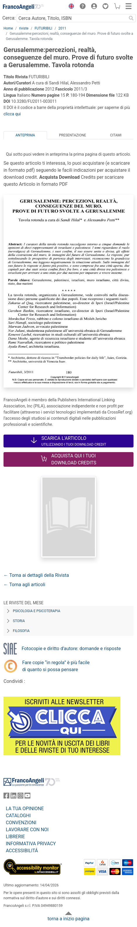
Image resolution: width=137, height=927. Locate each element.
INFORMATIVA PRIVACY (31, 843)
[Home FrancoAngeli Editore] (23, 7)
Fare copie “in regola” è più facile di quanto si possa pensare (56, 666)
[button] (70, 7)
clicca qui (12, 114)
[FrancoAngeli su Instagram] (20, 797)
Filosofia (21, 631)
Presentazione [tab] (72, 135)
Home (8, 28)
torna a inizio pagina (68, 918)
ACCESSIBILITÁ (22, 850)
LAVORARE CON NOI (27, 829)
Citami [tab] (116, 135)
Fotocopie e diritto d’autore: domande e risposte (71, 648)
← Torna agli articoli (24, 584)
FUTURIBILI (43, 28)
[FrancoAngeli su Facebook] (6, 797)
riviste (23, 28)
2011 (62, 28)
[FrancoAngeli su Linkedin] (13, 797)
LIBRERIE (15, 836)
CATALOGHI (18, 815)
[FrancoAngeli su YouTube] (27, 797)
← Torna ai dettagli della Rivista (36, 575)
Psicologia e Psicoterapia (36, 611)
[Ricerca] (131, 18)
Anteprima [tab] (25, 135)
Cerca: (8, 18)
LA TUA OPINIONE (25, 808)
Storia (19, 621)
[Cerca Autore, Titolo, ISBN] (71, 18)
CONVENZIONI (21, 822)
